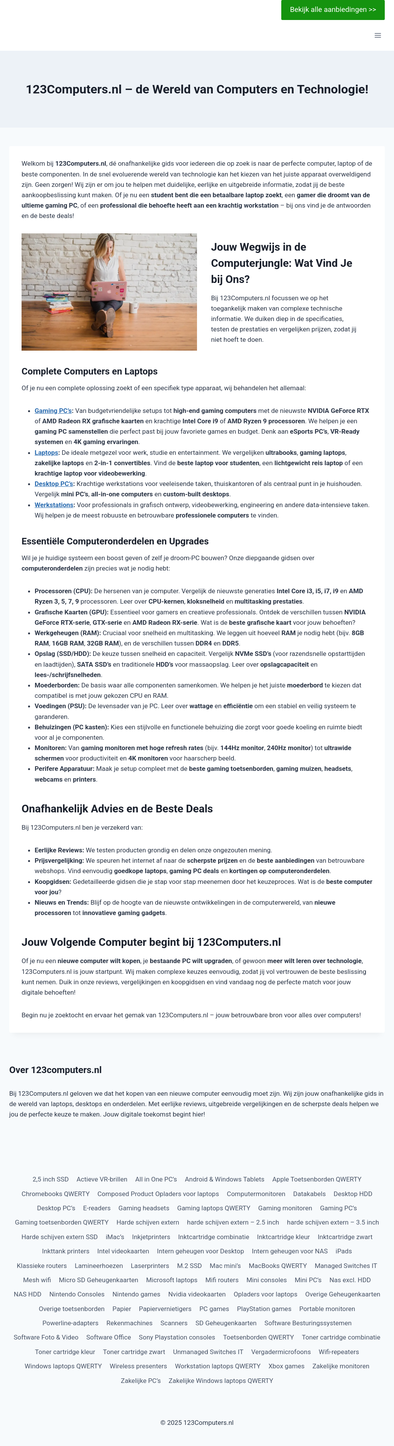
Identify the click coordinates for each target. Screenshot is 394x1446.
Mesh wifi (37, 1280)
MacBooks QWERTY (278, 1266)
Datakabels (309, 1194)
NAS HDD (28, 1294)
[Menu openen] (378, 36)
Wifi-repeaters (339, 1352)
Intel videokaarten (123, 1251)
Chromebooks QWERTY (56, 1194)
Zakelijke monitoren (340, 1366)
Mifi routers (222, 1280)
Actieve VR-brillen (102, 1179)
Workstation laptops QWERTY (218, 1366)
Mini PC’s (308, 1280)
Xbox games (287, 1366)
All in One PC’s (156, 1179)
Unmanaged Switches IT (208, 1352)
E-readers (96, 1208)
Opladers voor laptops (265, 1294)
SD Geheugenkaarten (226, 1323)
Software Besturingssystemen (308, 1323)
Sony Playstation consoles (177, 1337)
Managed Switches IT (346, 1266)
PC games (214, 1309)
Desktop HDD (353, 1194)
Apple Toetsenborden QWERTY (317, 1179)
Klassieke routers (42, 1266)
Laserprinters (150, 1266)
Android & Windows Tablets (225, 1179)
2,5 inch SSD (51, 1179)
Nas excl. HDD (350, 1280)
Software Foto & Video (45, 1337)
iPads (344, 1251)
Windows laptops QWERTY (63, 1366)
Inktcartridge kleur (283, 1237)
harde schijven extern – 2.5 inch (233, 1222)
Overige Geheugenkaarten (342, 1294)
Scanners (174, 1323)
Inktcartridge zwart (345, 1237)
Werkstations (54, 505)
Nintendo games (136, 1294)
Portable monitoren (327, 1309)
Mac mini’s (225, 1266)
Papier (121, 1309)
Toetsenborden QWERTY (258, 1337)
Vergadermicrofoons (281, 1352)
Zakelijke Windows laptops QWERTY (221, 1380)
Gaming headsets (144, 1208)
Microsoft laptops (172, 1280)
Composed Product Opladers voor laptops (158, 1194)
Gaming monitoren (285, 1208)
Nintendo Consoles (77, 1294)
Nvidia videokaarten (197, 1294)
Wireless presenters (138, 1366)
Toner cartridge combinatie (341, 1337)
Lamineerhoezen (99, 1266)
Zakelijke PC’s (141, 1380)
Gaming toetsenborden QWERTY (62, 1222)
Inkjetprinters (151, 1237)
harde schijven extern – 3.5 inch (333, 1222)
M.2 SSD (189, 1266)
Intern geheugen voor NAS (290, 1251)
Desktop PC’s (54, 484)
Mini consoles (267, 1280)
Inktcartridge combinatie (213, 1237)
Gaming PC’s (53, 410)
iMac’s (115, 1237)
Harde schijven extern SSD (60, 1237)
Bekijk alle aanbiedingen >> (333, 9)
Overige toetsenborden (72, 1309)
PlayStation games (264, 1309)
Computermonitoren (256, 1194)
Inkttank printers (65, 1251)
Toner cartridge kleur (65, 1352)
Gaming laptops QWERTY (213, 1208)
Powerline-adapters (70, 1323)
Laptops (46, 452)
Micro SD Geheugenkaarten (98, 1280)
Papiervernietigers (165, 1309)
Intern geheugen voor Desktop (200, 1251)
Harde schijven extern (148, 1222)
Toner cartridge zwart (134, 1352)
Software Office (108, 1337)
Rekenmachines (130, 1323)
